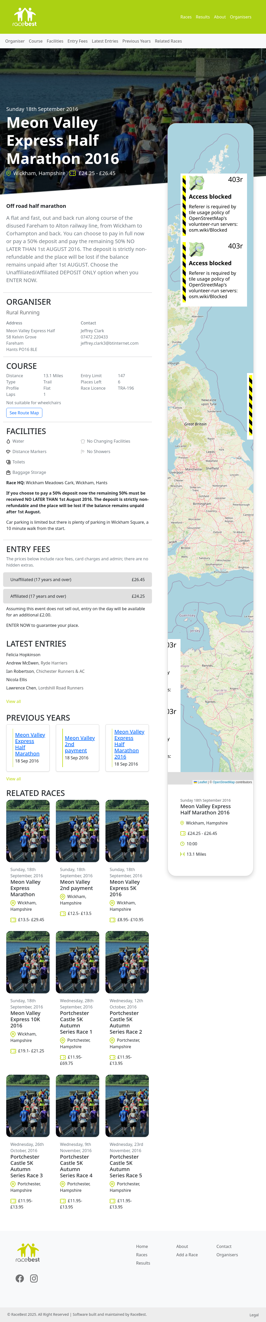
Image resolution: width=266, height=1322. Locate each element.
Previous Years (136, 41)
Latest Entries (105, 41)
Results (203, 17)
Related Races (168, 41)
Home (142, 1246)
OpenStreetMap (224, 782)
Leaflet (200, 782)
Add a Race (187, 1255)
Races (185, 17)
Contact (223, 1246)
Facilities (55, 41)
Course (36, 41)
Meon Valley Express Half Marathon (30, 744)
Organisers (240, 17)
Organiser (15, 41)
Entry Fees (78, 41)
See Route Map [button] (24, 413)
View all (13, 701)
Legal (254, 1314)
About (220, 17)
